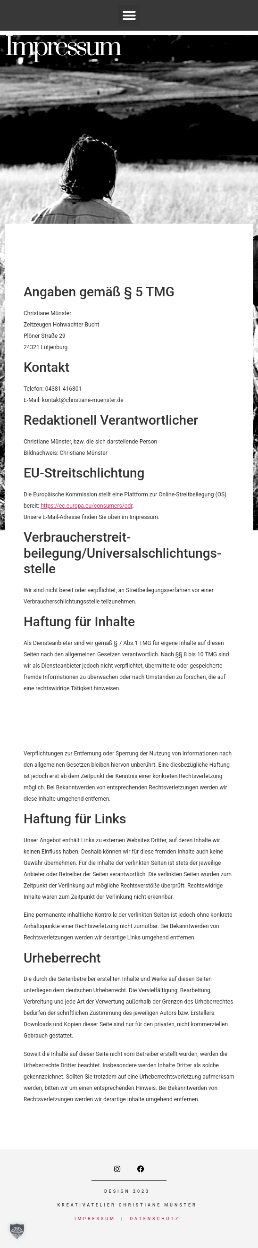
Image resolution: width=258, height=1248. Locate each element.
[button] (129, 15)
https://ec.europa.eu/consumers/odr (86, 506)
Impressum (95, 1218)
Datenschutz (155, 1218)
